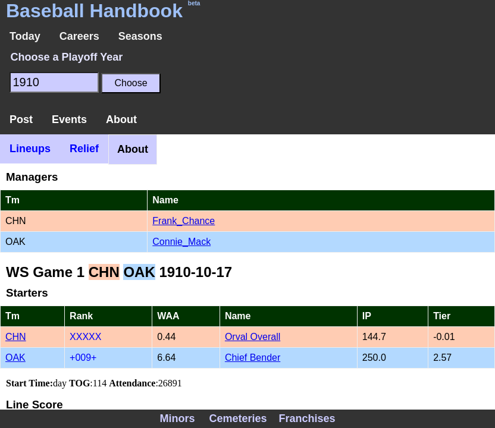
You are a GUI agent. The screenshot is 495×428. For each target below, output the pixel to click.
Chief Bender (252, 358)
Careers (79, 36)
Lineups (30, 149)
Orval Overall (252, 337)
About (121, 119)
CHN (15, 337)
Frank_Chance (183, 221)
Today (25, 36)
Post (21, 119)
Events (69, 119)
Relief (84, 149)
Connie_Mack (181, 242)
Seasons (140, 36)
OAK (15, 358)
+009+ (83, 358)
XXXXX (85, 337)
